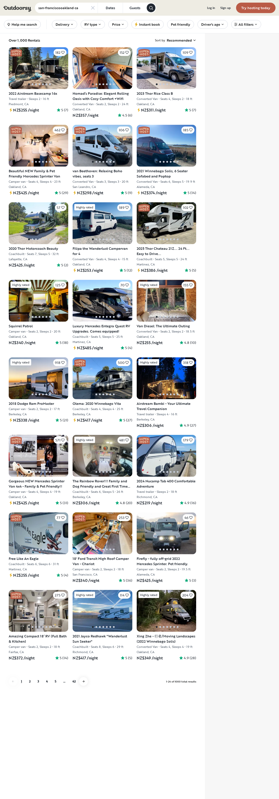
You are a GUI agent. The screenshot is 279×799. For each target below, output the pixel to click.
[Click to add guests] (135, 8)
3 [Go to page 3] (38, 681)
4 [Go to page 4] (47, 681)
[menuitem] (211, 8)
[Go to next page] (83, 681)
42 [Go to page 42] (74, 681)
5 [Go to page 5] (55, 681)
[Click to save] (60, 52)
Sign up (225, 8)
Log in (211, 8)
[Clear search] (92, 7)
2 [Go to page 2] (30, 681)
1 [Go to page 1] (21, 681)
